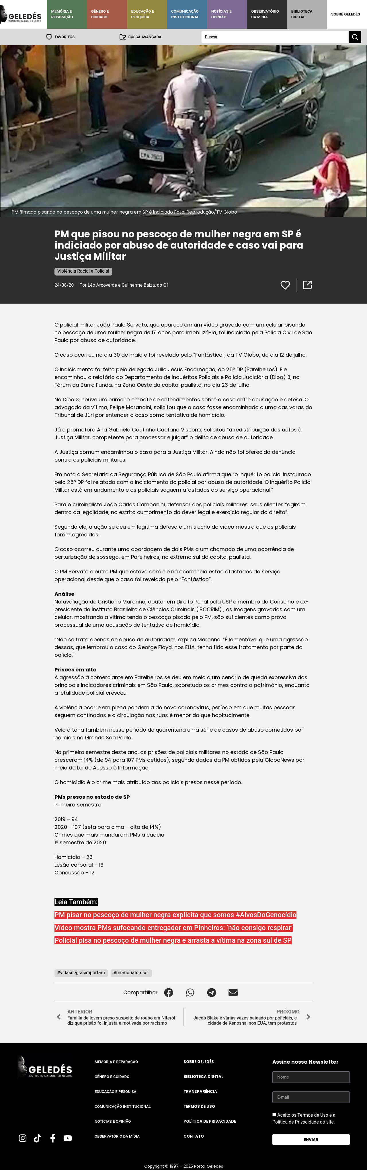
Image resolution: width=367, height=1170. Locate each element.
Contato (194, 1136)
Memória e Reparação (62, 14)
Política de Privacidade (210, 1121)
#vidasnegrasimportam (81, 972)
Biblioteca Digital (302, 14)
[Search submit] (355, 36)
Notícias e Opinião (221, 14)
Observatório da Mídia (265, 14)
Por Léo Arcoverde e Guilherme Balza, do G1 (124, 285)
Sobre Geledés (345, 14)
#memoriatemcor (131, 972)
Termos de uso (199, 1106)
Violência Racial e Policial (83, 271)
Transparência (200, 1091)
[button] (168, 992)
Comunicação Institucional (185, 14)
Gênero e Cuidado (100, 14)
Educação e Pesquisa (142, 14)
